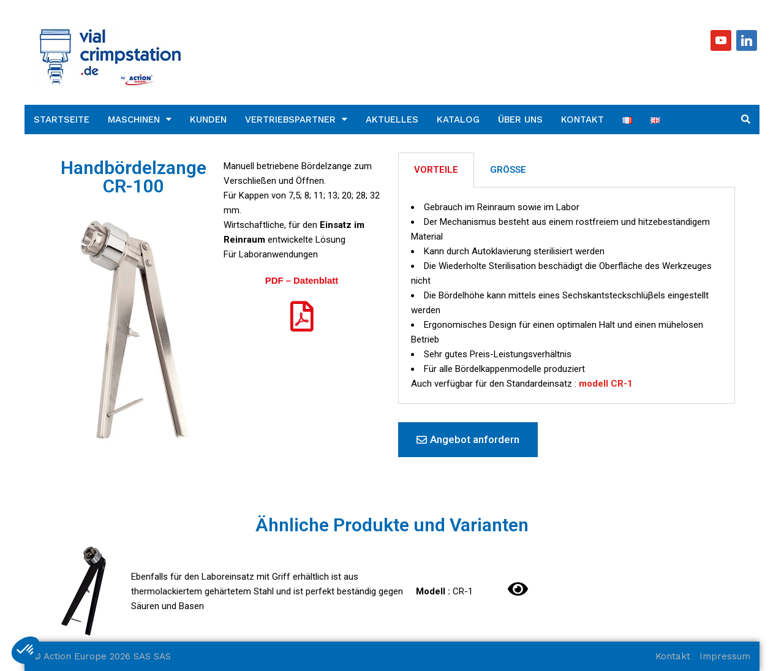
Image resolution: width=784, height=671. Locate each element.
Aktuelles (392, 119)
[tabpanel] (566, 296)
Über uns (520, 119)
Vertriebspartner (290, 119)
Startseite (61, 119)
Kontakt (582, 119)
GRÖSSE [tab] (508, 169)
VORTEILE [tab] (436, 169)
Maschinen (134, 119)
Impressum (724, 656)
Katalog (458, 119)
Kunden (208, 119)
